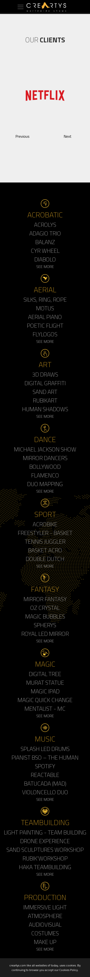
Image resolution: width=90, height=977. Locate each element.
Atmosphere (45, 916)
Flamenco (45, 475)
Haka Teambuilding (45, 867)
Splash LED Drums (45, 748)
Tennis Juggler (45, 541)
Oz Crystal (45, 607)
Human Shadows (45, 409)
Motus (45, 308)
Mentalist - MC (45, 708)
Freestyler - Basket (45, 532)
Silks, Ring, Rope (45, 299)
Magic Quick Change (45, 700)
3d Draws (45, 374)
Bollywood (45, 466)
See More (45, 266)
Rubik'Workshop (45, 858)
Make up (45, 942)
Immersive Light (45, 907)
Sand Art (45, 391)
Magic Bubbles (45, 616)
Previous (22, 136)
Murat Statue (45, 682)
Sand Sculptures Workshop (45, 849)
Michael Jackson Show (45, 449)
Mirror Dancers (45, 458)
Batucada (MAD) (45, 783)
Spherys (45, 625)
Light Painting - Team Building (45, 832)
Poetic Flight (45, 325)
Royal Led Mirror (45, 633)
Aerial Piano (45, 317)
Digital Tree (45, 674)
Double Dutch (45, 558)
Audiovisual (45, 924)
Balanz (45, 242)
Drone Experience (45, 841)
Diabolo (45, 259)
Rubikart (45, 400)
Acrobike (45, 524)
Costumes (45, 933)
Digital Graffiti (45, 383)
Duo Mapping (45, 484)
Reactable (45, 774)
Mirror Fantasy (45, 599)
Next (68, 136)
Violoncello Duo (45, 792)
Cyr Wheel (45, 250)
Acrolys (45, 224)
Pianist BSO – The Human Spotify (45, 761)
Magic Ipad (45, 691)
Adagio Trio (45, 233)
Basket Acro (45, 550)
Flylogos (45, 334)
